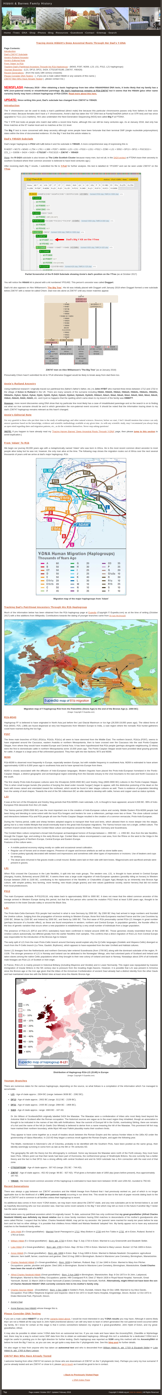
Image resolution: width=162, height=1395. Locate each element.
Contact (89, 33)
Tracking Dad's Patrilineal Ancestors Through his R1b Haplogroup (36, 66)
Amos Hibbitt (17, 1253)
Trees (16, 33)
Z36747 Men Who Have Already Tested (23, 79)
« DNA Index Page (81, 1380)
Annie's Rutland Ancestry (16, 57)
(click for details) (135, 1392)
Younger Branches (13, 69)
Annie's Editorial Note (14, 60)
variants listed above (60, 1319)
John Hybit (16, 1231)
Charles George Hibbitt (22, 1290)
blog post (113, 1342)
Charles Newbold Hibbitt (22, 1262)
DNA (24, 33)
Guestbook (76, 33)
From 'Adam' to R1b (14, 63)
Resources (61, 33)
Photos (41, 33)
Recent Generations (14, 73)
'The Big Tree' (54, 287)
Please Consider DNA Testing (18, 76)
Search (112, 33)
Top (5, 1392)
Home (7, 33)
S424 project (120, 157)
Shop (32, 33)
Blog (51, 33)
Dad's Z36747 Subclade (16, 54)
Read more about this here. (83, 93)
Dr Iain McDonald (117, 615)
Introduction (10, 51)
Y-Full (64, 166)
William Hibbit (17, 1241)
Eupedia (92, 612)
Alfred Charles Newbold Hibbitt (26, 1274)
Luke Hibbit (16, 1247)
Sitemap (101, 33)
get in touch (67, 1364)
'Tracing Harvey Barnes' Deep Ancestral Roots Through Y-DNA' (83, 431)
